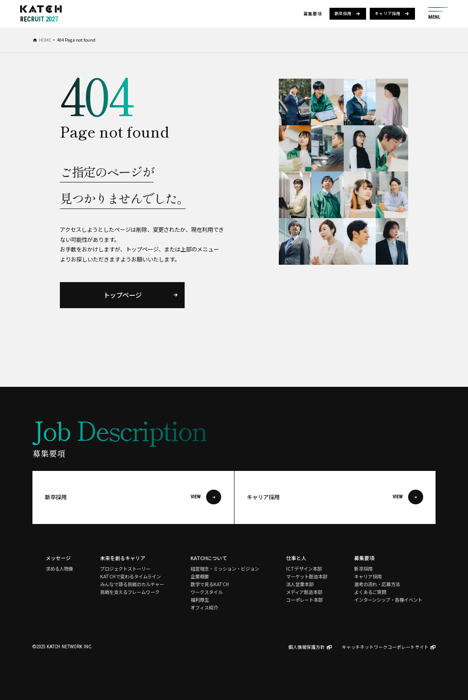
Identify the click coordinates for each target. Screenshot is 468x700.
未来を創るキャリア (122, 557)
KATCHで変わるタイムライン (130, 576)
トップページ (122, 294)
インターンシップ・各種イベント (388, 599)
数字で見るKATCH (210, 584)
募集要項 (364, 557)
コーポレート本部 (304, 599)
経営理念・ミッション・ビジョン (225, 568)
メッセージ (58, 557)
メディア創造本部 (304, 591)
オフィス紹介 (204, 607)
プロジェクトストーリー (125, 568)
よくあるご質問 (370, 591)
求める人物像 (59, 568)
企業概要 (200, 576)
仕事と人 (296, 557)
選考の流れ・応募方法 (377, 584)
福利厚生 (200, 599)
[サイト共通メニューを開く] (438, 13)
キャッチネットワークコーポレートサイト (385, 647)
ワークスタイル (207, 591)
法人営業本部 (300, 584)
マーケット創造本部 (306, 576)
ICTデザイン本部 (304, 568)
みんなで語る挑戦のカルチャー (132, 584)
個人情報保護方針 (306, 647)
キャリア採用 (388, 13)
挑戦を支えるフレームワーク (130, 591)
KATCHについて (209, 557)
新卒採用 (343, 13)
